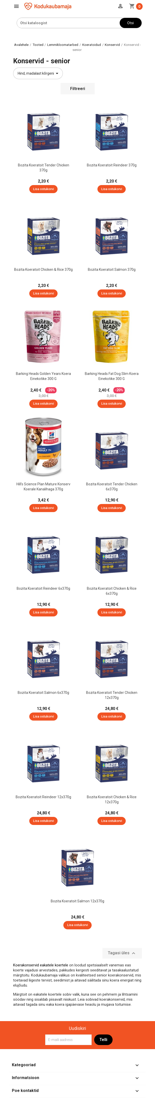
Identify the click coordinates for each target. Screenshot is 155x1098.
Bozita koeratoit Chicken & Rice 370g (43, 270)
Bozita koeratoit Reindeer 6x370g (43, 588)
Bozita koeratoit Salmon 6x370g (43, 693)
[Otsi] (68, 23)
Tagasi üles (122, 953)
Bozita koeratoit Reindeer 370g (112, 165)
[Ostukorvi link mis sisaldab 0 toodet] (136, 6)
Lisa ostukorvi (43, 189)
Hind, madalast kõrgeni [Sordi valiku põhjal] (39, 73)
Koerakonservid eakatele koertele (40, 965)
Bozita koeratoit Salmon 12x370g (77, 901)
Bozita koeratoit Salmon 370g (112, 270)
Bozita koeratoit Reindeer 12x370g (43, 797)
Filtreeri (77, 88)
